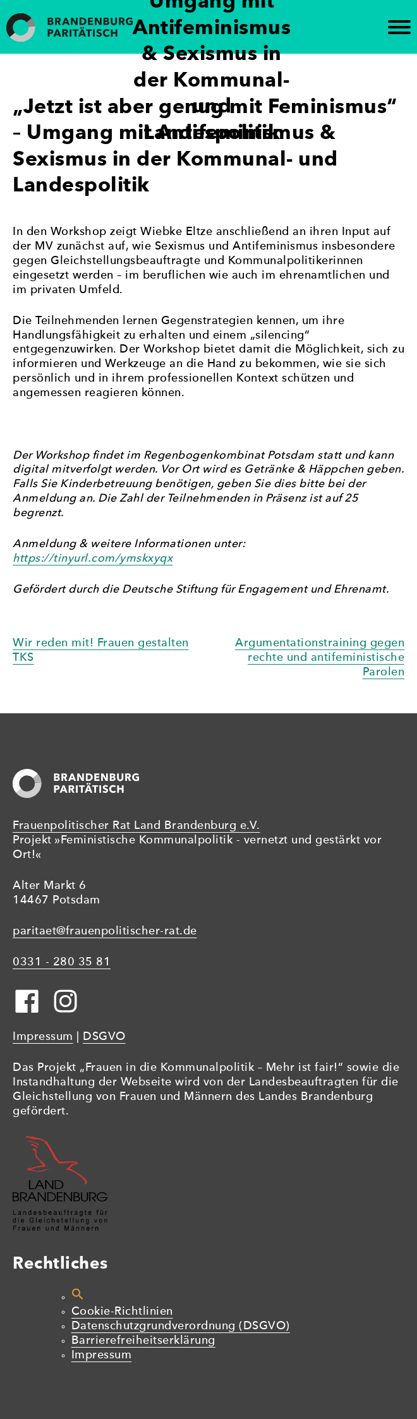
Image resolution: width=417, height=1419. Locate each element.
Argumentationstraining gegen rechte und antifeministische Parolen (319, 658)
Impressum (43, 1037)
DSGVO (104, 1037)
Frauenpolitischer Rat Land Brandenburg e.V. (136, 826)
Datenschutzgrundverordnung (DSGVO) (180, 1326)
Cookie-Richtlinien (122, 1312)
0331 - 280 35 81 (62, 962)
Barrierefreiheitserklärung (143, 1341)
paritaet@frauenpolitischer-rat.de (105, 931)
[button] (77, 1297)
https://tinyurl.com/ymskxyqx (92, 558)
